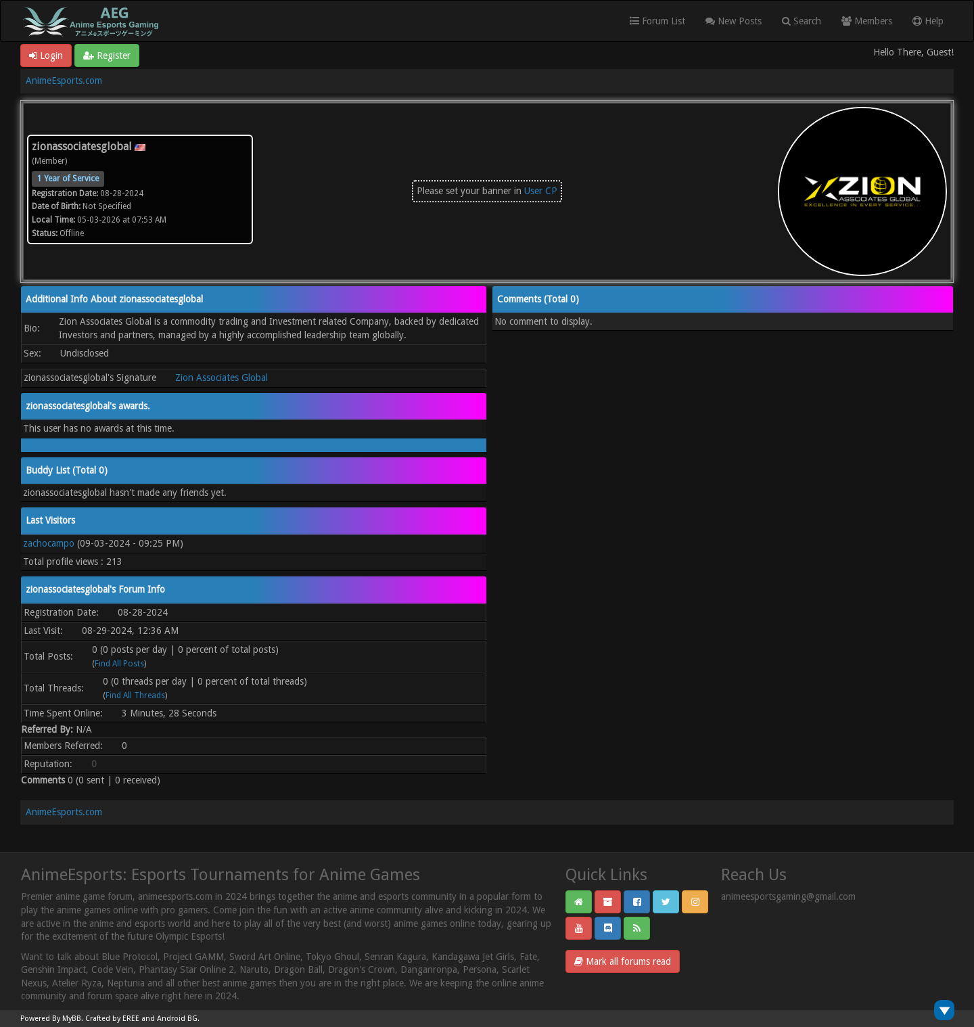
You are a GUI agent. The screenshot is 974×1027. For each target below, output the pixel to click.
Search (801, 21)
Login (46, 55)
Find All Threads (135, 695)
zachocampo (48, 543)
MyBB (71, 1018)
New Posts (733, 21)
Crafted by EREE (112, 1018)
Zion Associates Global (221, 377)
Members (866, 21)
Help (928, 21)
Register (107, 55)
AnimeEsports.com (64, 80)
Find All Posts (119, 663)
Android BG (177, 1018)
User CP (540, 190)
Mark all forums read (622, 961)
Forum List (657, 21)
